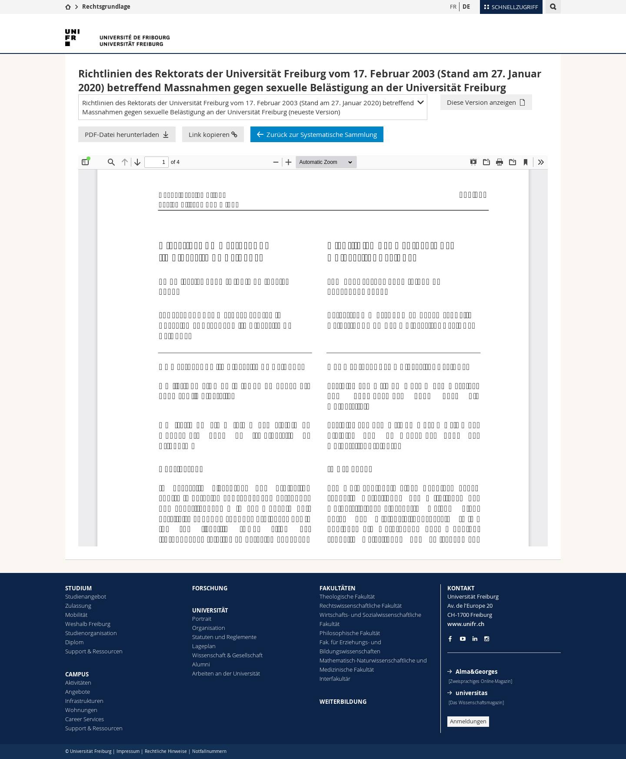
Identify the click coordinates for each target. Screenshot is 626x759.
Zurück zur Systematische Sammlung (321, 134)
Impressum (128, 751)
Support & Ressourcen (94, 651)
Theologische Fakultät (347, 596)
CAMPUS (77, 674)
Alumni (201, 664)
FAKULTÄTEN (338, 588)
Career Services (84, 719)
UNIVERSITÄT (210, 610)
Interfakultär (335, 678)
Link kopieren (213, 134)
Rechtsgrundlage (106, 6)
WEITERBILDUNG (343, 702)
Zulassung (78, 605)
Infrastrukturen (84, 701)
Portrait (201, 619)
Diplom (74, 642)
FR (453, 6)
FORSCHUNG (209, 588)
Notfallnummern (209, 751)
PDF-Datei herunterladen (122, 134)
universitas (471, 693)
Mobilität (76, 615)
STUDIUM (78, 588)
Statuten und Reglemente (224, 637)
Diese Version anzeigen (481, 102)
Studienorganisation (91, 633)
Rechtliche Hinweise (166, 751)
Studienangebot (85, 596)
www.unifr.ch (465, 624)
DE (466, 6)
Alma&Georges (476, 672)
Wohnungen (81, 710)
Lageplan (204, 646)
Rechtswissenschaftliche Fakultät (361, 605)
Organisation (208, 628)
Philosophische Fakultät (350, 633)
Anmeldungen (468, 721)
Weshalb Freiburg (87, 624)
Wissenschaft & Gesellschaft (227, 655)
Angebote (77, 692)
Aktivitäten (78, 682)
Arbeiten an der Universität (226, 673)
